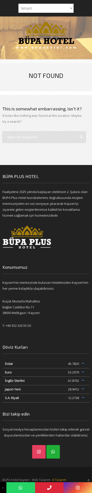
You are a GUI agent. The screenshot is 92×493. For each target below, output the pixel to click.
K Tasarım (59, 480)
